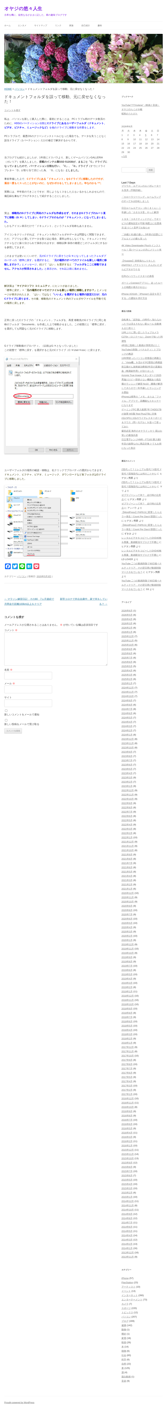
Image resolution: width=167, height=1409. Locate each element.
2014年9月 (127, 1214)
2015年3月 (127, 1188)
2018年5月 (127, 1025)
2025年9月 (127, 649)
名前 (8, 669)
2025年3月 (127, 674)
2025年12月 (128, 636)
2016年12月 (128, 1098)
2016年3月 (127, 1137)
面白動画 (126, 1376)
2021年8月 (127, 858)
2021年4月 (127, 876)
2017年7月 (127, 1068)
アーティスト (128, 1286)
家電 (124, 1338)
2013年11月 (128, 1256)
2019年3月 (127, 983)
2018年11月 (128, 1000)
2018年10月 (128, 1004)
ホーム (7, 25)
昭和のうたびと (130, 113)
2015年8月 (127, 1167)
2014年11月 (128, 1205)
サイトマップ (40, 25)
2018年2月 (127, 1038)
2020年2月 (127, 936)
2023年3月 (127, 777)
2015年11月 (128, 1154)
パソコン (20, 89)
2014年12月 (128, 1201)
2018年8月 (127, 1013)
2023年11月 (128, 743)
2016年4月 (127, 1132)
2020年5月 (127, 923)
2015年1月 (127, 1197)
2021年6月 (127, 867)
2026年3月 (127, 623)
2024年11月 (128, 692)
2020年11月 (128, 897)
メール (9, 683)
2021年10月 (128, 850)
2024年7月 (127, 709)
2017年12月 (128, 1047)
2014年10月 (128, 1209)
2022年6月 (127, 816)
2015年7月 (127, 1171)
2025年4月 (127, 670)
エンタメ (22, 25)
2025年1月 (127, 683)
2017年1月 (127, 1094)
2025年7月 (127, 657)
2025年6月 (127, 662)
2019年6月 (127, 970)
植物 (124, 1351)
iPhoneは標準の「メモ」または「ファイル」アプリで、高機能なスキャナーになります (141, 401)
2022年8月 (127, 807)
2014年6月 (127, 1227)
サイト (8, 697)
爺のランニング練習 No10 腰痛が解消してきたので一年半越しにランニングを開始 (142, 388)
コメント (10, 630)
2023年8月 (127, 756)
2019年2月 (127, 987)
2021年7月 (127, 863)
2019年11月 (128, 948)
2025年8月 (127, 653)
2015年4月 (127, 1184)
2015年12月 (128, 1149)
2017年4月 (127, 1081)
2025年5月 (127, 666)
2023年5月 (127, 769)
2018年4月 (127, 1030)
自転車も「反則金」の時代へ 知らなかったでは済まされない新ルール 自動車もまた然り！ (142, 324)
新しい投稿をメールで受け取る (21, 724)
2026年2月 (127, 627)
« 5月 (124, 156)
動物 (124, 1329)
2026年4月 (127, 619)
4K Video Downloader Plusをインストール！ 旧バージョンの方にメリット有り (142, 249)
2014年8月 (127, 1218)
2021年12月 (128, 841)
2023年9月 (127, 752)
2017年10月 (128, 1055)
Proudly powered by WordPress (19, 1402)
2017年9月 (127, 1060)
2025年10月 (128, 645)
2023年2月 (127, 781)
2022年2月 (127, 833)
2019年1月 (127, 991)
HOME (8, 89)
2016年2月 (127, 1141)
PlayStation (127, 1282)
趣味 (100, 25)
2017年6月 (127, 1072)
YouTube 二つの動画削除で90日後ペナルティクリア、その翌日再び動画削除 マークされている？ (142, 567)
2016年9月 (127, 1111)
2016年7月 (127, 1120)
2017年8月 (127, 1064)
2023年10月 (128, 747)
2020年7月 (127, 914)
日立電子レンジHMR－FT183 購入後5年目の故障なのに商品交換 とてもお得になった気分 (142, 443)
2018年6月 (127, 1021)
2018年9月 (127, 1008)
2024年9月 (127, 700)
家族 (71, 25)
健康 (124, 1325)
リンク (58, 25)
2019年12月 (128, 944)
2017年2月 (127, 1090)
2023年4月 (127, 773)
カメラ (125, 1304)
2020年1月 (127, 940)
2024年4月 (127, 722)
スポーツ (126, 1308)
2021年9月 (127, 854)
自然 (124, 1363)
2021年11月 (128, 846)
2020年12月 (128, 893)
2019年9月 (127, 957)
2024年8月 (127, 704)
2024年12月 (128, 687)
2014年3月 (127, 1239)
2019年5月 (127, 974)
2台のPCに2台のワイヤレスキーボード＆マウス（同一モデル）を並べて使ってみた (142, 422)
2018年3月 (127, 1034)
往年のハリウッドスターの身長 (138, 276)
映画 (124, 1342)
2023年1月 (127, 786)
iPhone (125, 1278)
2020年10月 (128, 901)
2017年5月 (127, 1077)
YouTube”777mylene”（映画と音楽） (141, 105)
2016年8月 (127, 1115)
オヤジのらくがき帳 (132, 109)
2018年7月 (127, 1017)
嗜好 (124, 1334)
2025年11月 (128, 640)
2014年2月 (127, 1244)
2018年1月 (127, 1043)
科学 (124, 1359)
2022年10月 (128, 799)
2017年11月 (128, 1051)
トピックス (127, 1312)
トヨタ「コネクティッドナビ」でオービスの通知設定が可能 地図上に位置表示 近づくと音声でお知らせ (142, 223)
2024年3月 (127, 726)
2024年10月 (128, 696)
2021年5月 (127, 871)
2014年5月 (127, 1231)
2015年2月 (127, 1192)
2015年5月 (127, 1179)
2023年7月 (127, 760)
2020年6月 (127, 918)
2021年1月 (127, 888)
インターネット (130, 1295)
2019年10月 (128, 953)
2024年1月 (127, 734)
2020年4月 (127, 927)
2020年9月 (127, 906)
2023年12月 (128, 739)
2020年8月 (127, 910)
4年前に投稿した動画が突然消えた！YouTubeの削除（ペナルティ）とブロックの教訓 (141, 349)
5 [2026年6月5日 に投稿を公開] (145, 135)
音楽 (124, 1381)
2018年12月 (128, 995)
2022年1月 (127, 837)
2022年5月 (127, 820)
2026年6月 (127, 610)
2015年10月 (128, 1158)
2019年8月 (127, 961)
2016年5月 (127, 1128)
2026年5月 (127, 615)
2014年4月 (127, 1235)
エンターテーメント (132, 1299)
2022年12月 (128, 790)
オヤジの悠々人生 (23, 8)
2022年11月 (128, 794)
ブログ (125, 1321)
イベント (126, 1291)
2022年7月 (127, 811)
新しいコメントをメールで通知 (21, 714)
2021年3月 (127, 880)
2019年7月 (127, 965)
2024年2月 (127, 730)
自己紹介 (85, 25)
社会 (124, 1355)
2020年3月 (127, 931)
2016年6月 (127, 1124)
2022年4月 (127, 824)
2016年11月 (128, 1102)
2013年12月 (128, 1252)
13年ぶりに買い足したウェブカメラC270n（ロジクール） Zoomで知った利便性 (142, 336)
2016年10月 (128, 1107)
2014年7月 (127, 1222)
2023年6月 (127, 764)
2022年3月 (127, 829)
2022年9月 (127, 803)
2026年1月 (127, 632)
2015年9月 (127, 1162)
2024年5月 (127, 717)
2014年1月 (127, 1248)
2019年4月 (127, 978)
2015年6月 (127, 1175)
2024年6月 (127, 713)
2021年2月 (127, 884)
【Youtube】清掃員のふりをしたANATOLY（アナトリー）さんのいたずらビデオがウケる (142, 265)
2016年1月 (127, 1145)
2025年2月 (127, 679)
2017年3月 (127, 1085)
